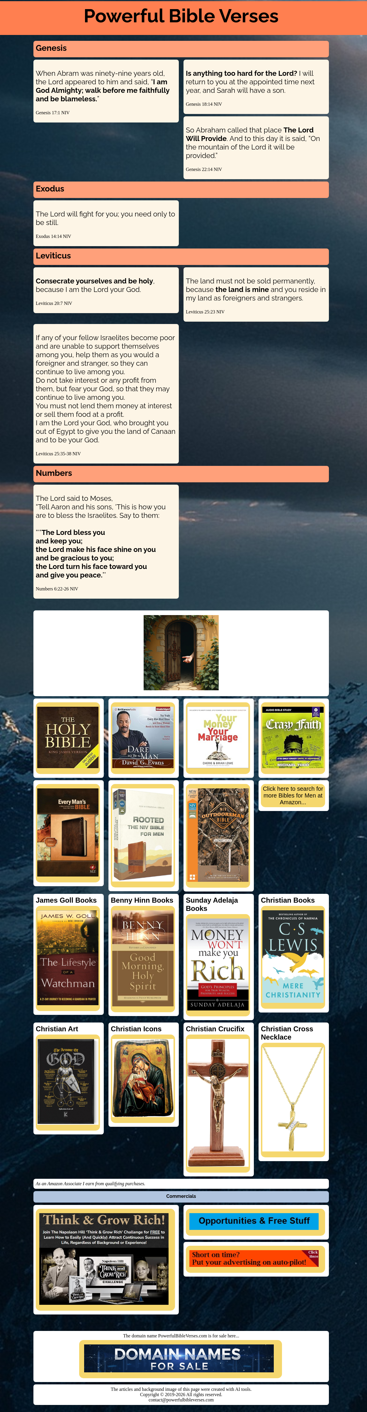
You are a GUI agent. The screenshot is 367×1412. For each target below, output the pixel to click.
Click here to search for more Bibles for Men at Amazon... (293, 795)
